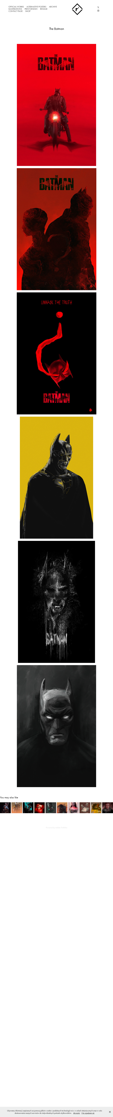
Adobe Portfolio (61, 827)
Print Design (31, 9)
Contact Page (15, 11)
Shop (27, 11)
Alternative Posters (36, 6)
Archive (53, 6)
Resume (43, 9)
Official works (16, 6)
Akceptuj (76, 1113)
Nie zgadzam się (87, 1113)
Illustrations (15, 9)
